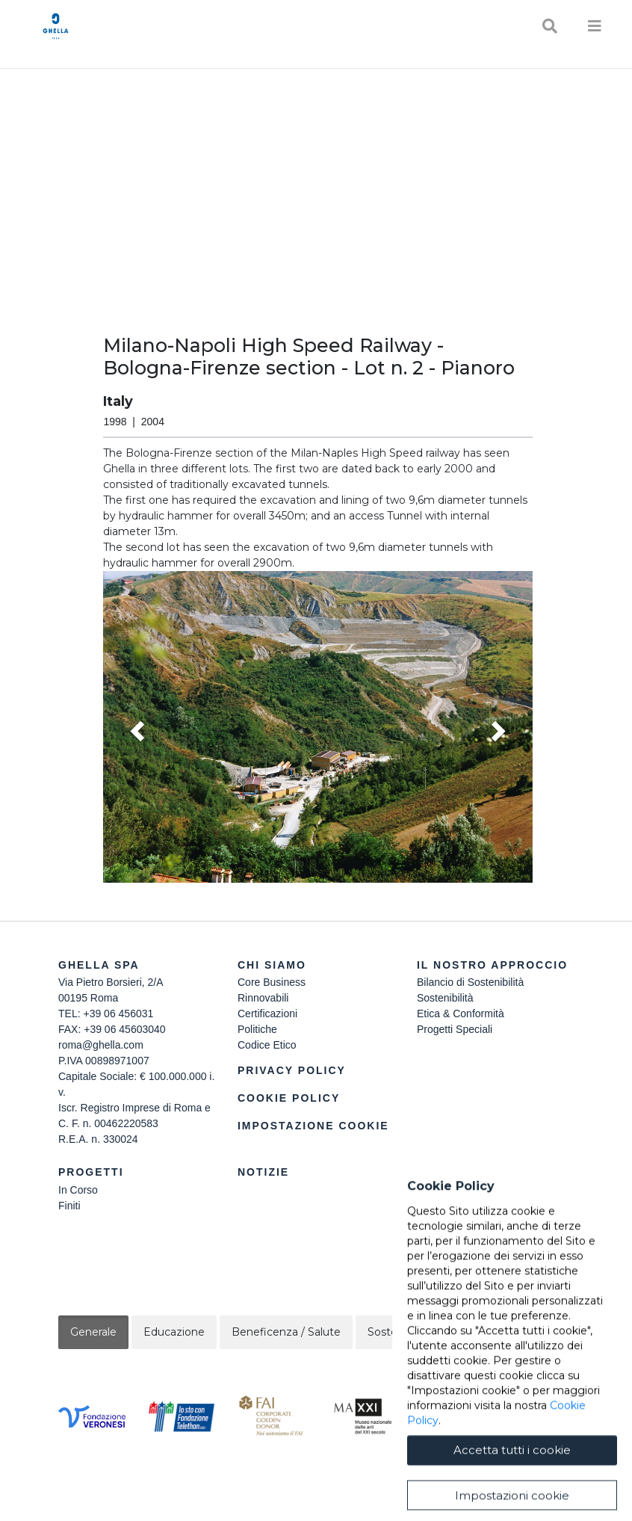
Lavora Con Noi (453, 1190)
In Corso (78, 1190)
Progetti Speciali (454, 1029)
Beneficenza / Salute (286, 1332)
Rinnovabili (263, 998)
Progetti (91, 1172)
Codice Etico (267, 1045)
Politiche (257, 1029)
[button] (317, 727)
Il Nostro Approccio (492, 965)
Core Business (272, 982)
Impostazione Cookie (313, 1126)
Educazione (174, 1332)
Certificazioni (267, 1013)
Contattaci (457, 1172)
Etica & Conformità (460, 1013)
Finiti (69, 1206)
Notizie (263, 1172)
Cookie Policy (289, 1098)
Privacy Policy (292, 1070)
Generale (93, 1332)
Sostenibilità (445, 998)
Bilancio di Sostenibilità (470, 982)
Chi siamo (272, 965)
